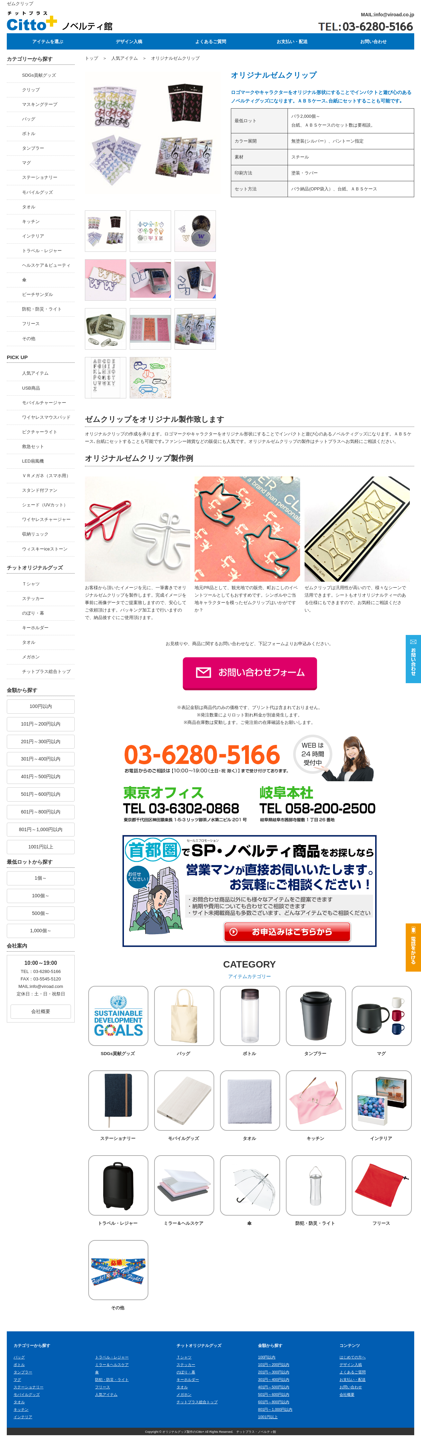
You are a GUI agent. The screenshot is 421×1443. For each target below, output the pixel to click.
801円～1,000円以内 (40, 829)
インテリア (33, 236)
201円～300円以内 (41, 741)
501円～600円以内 (41, 794)
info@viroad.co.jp (394, 14)
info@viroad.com (46, 986)
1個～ (41, 878)
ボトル (28, 133)
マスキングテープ (39, 104)
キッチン (31, 221)
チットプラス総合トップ (46, 671)
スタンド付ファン (39, 490)
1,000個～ (40, 930)
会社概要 (40, 1011)
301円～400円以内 (41, 759)
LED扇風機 (33, 461)
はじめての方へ (353, 1365)
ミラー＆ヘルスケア (183, 1229)
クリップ (31, 89)
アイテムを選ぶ (47, 41)
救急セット (33, 446)
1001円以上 (40, 846)
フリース (31, 323)
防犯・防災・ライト (42, 309)
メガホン (31, 656)
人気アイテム (35, 373)
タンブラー (33, 148)
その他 (28, 338)
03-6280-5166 (47, 971)
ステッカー (33, 598)
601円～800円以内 (41, 811)
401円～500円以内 (41, 776)
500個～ (40, 913)
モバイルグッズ (37, 192)
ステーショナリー (39, 177)
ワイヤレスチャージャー (46, 519)
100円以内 (41, 706)
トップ (91, 58)
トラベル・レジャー (42, 250)
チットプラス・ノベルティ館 (256, 1439)
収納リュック (35, 534)
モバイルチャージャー (44, 402)
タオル (28, 206)
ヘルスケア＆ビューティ (46, 265)
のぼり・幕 (33, 613)
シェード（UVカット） (45, 504)
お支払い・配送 (292, 41)
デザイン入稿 (129, 41)
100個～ (40, 895)
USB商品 (31, 388)
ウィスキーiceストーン (45, 548)
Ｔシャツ (31, 583)
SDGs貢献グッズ (39, 75)
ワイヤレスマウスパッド (46, 417)
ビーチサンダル (37, 294)
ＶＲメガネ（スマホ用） (46, 475)
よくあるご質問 (210, 41)
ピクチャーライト (39, 431)
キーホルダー (35, 627)
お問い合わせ (373, 41)
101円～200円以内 (41, 724)
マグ (26, 162)
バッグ (28, 118)
